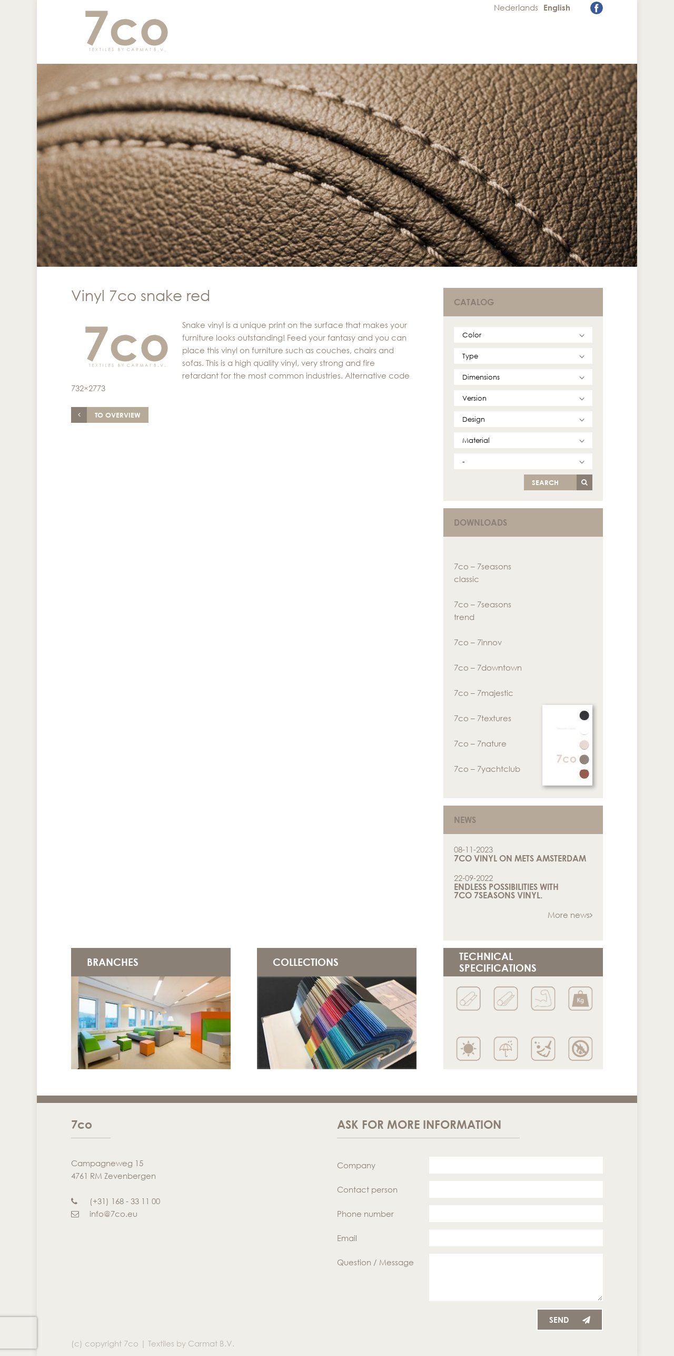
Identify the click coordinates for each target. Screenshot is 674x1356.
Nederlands (516, 7)
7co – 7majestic (483, 693)
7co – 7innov (478, 642)
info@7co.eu (104, 1213)
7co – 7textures (482, 718)
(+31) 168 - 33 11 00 (115, 1201)
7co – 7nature (480, 743)
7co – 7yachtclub (487, 768)
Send (569, 1319)
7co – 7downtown (488, 667)
